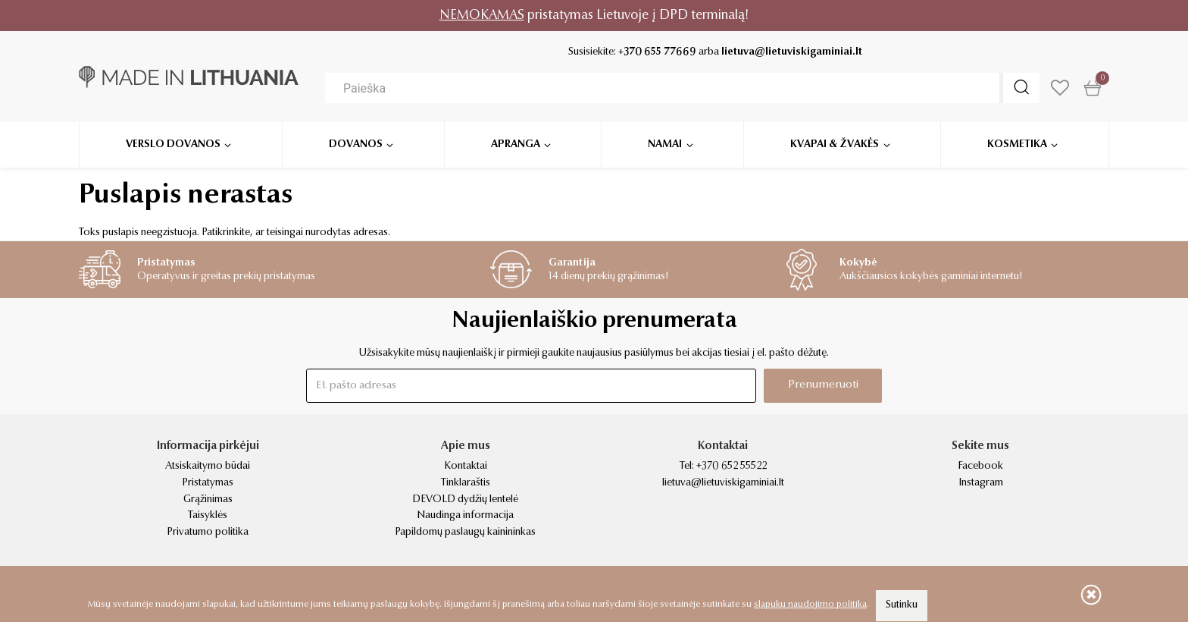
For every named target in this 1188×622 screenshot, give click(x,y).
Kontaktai (465, 466)
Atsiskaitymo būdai (207, 466)
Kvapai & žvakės (834, 144)
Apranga (515, 144)
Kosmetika (1017, 144)
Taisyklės (207, 515)
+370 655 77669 (657, 52)
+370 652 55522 (731, 466)
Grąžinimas (208, 500)
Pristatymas (207, 483)
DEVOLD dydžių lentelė (465, 500)
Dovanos (356, 144)
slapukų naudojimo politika (810, 604)
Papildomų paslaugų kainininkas (465, 532)
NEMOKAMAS (481, 15)
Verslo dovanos (173, 144)
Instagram (980, 483)
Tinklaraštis (465, 483)
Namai (665, 144)
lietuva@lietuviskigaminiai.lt (791, 52)
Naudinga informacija (465, 515)
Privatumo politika (208, 532)
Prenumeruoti (823, 385)
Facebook (980, 466)
